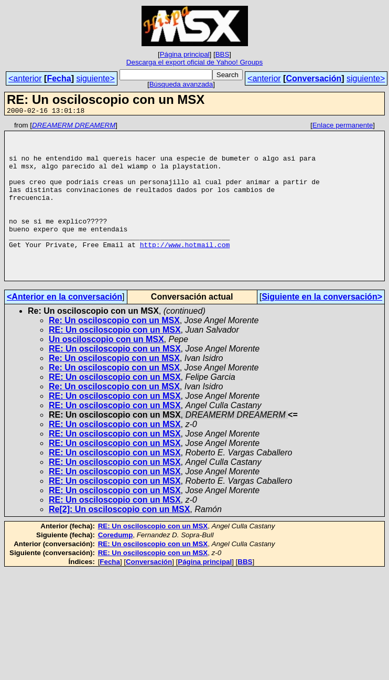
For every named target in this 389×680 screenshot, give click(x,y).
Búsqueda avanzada (181, 84)
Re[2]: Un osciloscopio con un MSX (119, 540)
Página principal (185, 54)
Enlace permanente (342, 127)
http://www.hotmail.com (185, 269)
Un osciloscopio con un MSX (106, 370)
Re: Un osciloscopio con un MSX (114, 351)
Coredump (115, 566)
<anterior (25, 78)
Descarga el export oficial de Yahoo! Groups (194, 62)
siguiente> (95, 78)
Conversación (313, 78)
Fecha (59, 78)
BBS (222, 54)
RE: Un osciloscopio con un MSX (115, 361)
